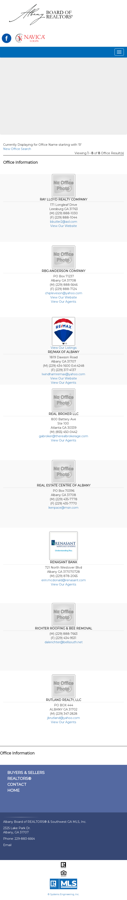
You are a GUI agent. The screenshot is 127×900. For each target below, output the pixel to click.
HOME (13, 790)
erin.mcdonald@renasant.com (63, 580)
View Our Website (63, 226)
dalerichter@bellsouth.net (64, 642)
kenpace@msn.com (63, 508)
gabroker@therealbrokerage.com (63, 436)
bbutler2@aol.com (63, 222)
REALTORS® (19, 778)
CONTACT (16, 784)
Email (7, 845)
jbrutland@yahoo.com (63, 718)
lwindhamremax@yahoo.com (63, 374)
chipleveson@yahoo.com (63, 293)
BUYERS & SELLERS (26, 772)
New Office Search (17, 149)
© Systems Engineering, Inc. (63, 894)
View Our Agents (63, 302)
